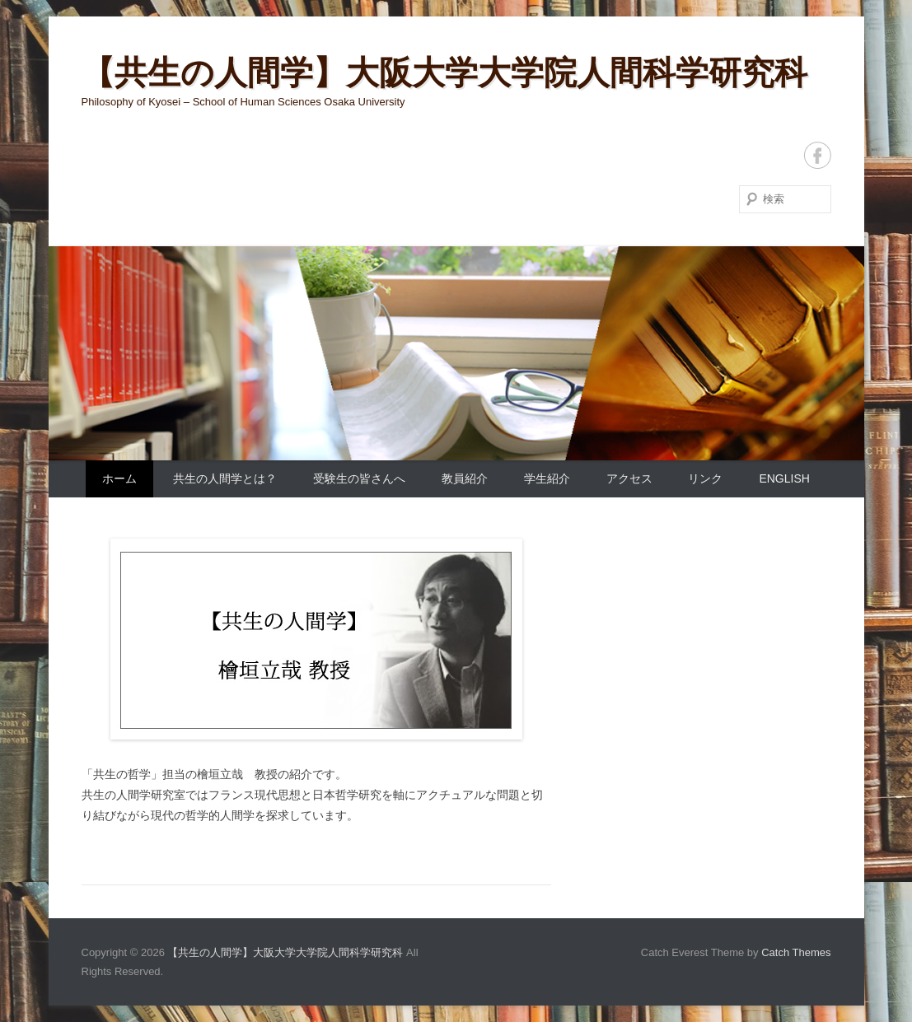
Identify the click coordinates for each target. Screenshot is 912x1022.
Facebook (817, 155)
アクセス (629, 478)
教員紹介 (465, 478)
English (784, 478)
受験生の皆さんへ (359, 478)
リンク (705, 478)
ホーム (119, 478)
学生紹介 (547, 478)
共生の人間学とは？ (225, 478)
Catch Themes (795, 952)
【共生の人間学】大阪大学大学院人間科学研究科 (444, 72)
